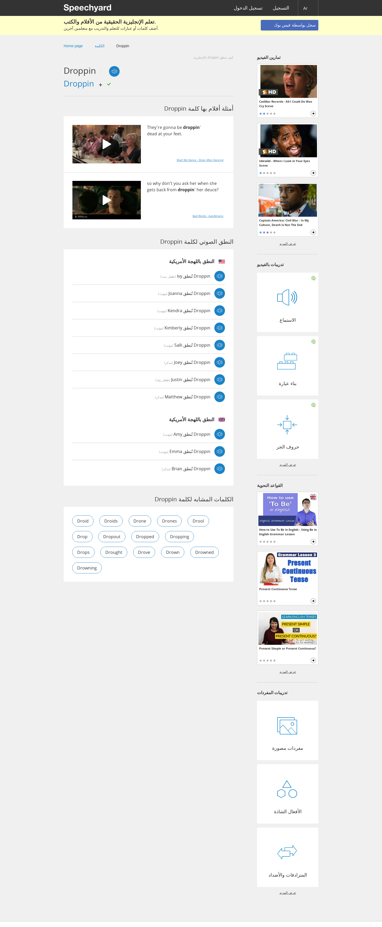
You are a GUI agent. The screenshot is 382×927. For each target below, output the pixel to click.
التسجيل (281, 8)
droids (111, 521)
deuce (211, 190)
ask (185, 183)
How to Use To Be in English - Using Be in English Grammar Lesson (288, 532)
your (167, 134)
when (203, 183)
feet (177, 134)
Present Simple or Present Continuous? (287, 648)
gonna (169, 127)
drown (173, 552)
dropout (112, 536)
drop (82, 536)
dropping (180, 536)
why (157, 183)
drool (199, 521)
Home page (73, 46)
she (213, 183)
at (160, 134)
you (177, 183)
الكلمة (100, 46)
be (179, 127)
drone (140, 521)
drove (144, 552)
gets (151, 190)
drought (114, 552)
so (149, 183)
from (172, 190)
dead (152, 134)
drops (83, 552)
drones (170, 521)
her (193, 183)
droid (83, 521)
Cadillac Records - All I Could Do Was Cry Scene (285, 103)
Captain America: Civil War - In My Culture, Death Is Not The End (284, 222)
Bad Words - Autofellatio (208, 216)
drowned (205, 552)
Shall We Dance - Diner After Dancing (200, 160)
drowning (87, 568)
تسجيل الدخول (248, 8)
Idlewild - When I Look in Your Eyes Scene (284, 163)
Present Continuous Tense (278, 589)
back (161, 190)
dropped (146, 536)
